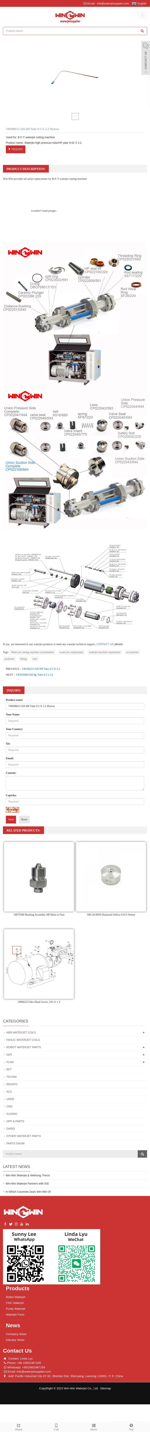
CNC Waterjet (15, 1302)
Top (131, 1426)
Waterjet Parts (15, 1314)
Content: (11, 772)
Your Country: (14, 729)
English (138, 3)
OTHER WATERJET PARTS (23, 1136)
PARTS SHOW (15, 1143)
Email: (10, 758)
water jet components (71, 652)
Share (19, 1426)
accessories (132, 652)
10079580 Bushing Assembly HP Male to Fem (38, 914)
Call (56, 1426)
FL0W (10, 1062)
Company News (16, 1334)
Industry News (15, 1339)
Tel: (8, 743)
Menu (93, 1426)
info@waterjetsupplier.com (112, 3)
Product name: (14, 699)
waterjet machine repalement (105, 652)
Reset (24, 819)
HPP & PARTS (15, 1121)
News (13, 1325)
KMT (9, 1054)
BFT (9, 1069)
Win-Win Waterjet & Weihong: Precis (28, 1175)
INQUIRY (15, 149)
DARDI (10, 1128)
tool (35, 658)
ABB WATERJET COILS (21, 1032)
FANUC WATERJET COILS (23, 1039)
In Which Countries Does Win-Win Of (28, 1191)
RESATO (11, 1084)
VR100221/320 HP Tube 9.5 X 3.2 (41, 669)
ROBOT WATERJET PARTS (23, 1047)
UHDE (10, 1099)
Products (17, 1288)
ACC (9, 1091)
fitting (23, 658)
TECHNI (11, 1076)
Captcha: (11, 795)
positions (9, 658)
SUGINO (11, 1113)
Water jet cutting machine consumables (32, 652)
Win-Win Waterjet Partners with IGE (27, 1183)
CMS (9, 1106)
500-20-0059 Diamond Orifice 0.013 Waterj (111, 914)
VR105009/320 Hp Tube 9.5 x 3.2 (34, 674)
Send (11, 819)
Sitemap (105, 1388)
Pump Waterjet (15, 1308)
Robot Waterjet (15, 1297)
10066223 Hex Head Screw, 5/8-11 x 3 (39, 1001)
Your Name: (13, 714)
